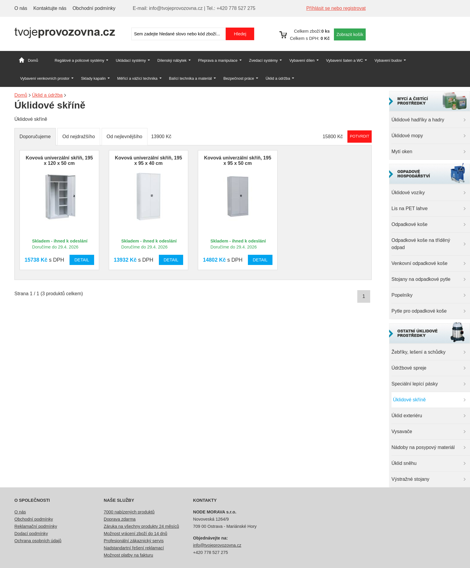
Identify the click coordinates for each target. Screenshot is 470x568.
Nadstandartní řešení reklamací (134, 548)
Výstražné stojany (410, 479)
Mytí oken (401, 151)
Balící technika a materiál (190, 78)
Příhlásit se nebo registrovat (336, 8)
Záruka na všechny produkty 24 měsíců (141, 526)
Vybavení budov (388, 60)
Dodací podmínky (31, 533)
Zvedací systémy (263, 60)
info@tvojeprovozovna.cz (217, 545)
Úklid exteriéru (406, 415)
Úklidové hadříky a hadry (417, 119)
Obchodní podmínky (94, 8)
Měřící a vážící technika (137, 78)
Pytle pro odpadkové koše (419, 311)
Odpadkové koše (409, 224)
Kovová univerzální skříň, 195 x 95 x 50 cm (237, 160)
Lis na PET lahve (409, 208)
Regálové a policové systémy (79, 60)
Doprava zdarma (119, 519)
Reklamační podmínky (35, 526)
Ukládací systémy (131, 60)
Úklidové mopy (407, 135)
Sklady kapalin (93, 78)
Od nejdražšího (78, 136)
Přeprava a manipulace (218, 60)
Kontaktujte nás (49, 8)
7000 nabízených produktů (129, 512)
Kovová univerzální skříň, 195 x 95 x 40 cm (148, 160)
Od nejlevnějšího (124, 136)
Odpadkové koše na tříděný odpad (420, 244)
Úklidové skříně (409, 399)
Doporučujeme (35, 136)
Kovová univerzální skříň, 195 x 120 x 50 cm (59, 160)
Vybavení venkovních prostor (45, 78)
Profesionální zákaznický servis (134, 540)
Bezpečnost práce (238, 78)
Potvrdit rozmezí (359, 136)
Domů (33, 60)
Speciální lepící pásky (414, 383)
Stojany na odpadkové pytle (421, 279)
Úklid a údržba (278, 78)
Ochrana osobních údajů (37, 540)
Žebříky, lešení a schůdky (418, 352)
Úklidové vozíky (408, 192)
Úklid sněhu (404, 463)
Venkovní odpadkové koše (419, 263)
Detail (81, 259)
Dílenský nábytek (171, 60)
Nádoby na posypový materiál (423, 447)
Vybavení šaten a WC (344, 60)
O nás (20, 8)
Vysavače (401, 431)
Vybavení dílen (301, 60)
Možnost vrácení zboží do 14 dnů (135, 533)
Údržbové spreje (409, 367)
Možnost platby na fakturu (128, 555)
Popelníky (401, 295)
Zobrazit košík (349, 34)
